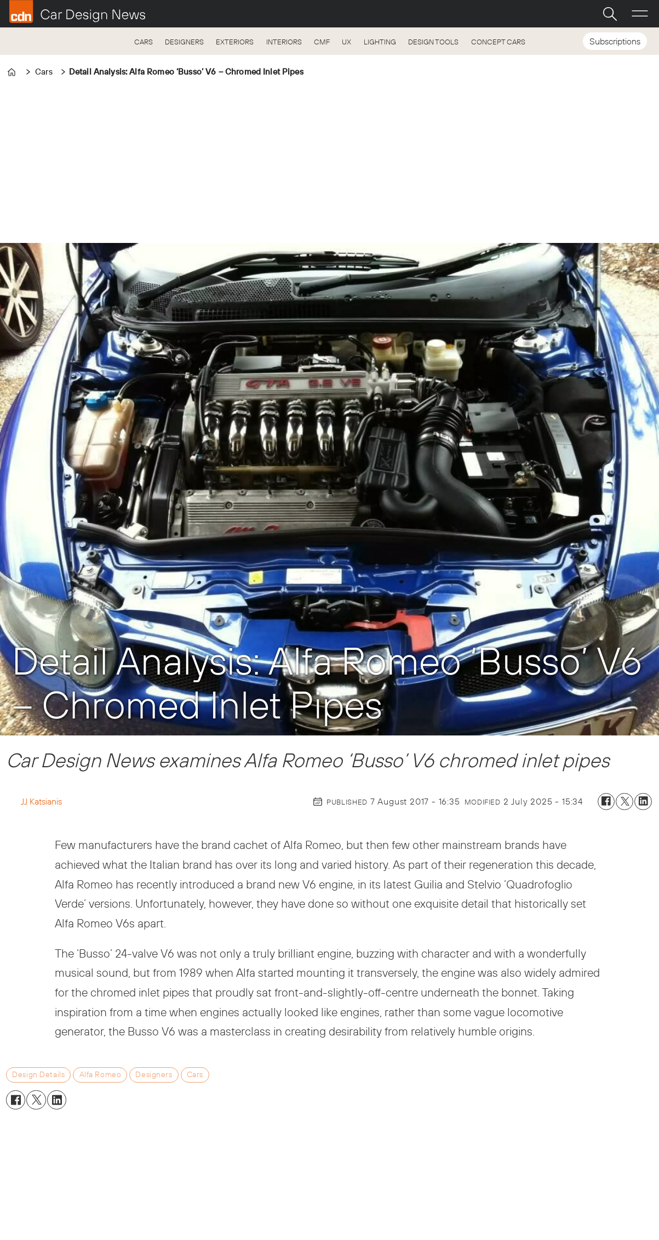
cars (195, 1074)
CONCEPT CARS (498, 41)
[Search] (610, 13)
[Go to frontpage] (77, 11)
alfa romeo (100, 1074)
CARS (143, 41)
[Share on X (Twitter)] (624, 802)
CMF (322, 41)
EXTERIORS (235, 41)
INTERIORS (284, 41)
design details (38, 1074)
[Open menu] (639, 13)
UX (346, 41)
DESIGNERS (184, 41)
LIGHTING (380, 41)
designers (153, 1074)
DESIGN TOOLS (433, 41)
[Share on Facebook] (606, 802)
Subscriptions (614, 41)
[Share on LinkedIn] (643, 802)
